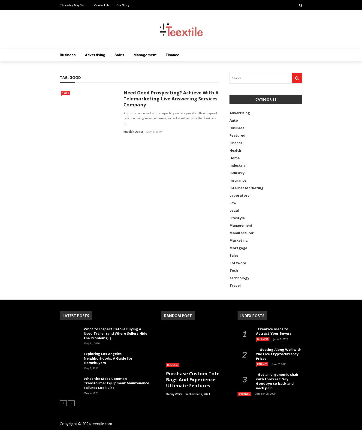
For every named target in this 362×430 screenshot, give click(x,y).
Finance (172, 55)
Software (237, 263)
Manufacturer (241, 233)
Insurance (237, 180)
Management (145, 55)
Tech (233, 270)
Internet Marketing (246, 188)
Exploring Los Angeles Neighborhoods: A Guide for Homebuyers (108, 358)
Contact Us (101, 5)
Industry (236, 173)
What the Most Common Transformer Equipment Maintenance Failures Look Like (116, 383)
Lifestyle (237, 218)
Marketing (238, 240)
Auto (233, 120)
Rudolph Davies (134, 132)
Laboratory (239, 195)
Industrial (237, 165)
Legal (234, 210)
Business (68, 55)
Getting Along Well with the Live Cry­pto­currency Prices (278, 354)
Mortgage (238, 248)
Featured (237, 135)
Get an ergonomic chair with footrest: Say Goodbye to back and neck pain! (277, 381)
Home (234, 158)
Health (235, 150)
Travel (235, 285)
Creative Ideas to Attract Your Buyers (274, 331)
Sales (119, 55)
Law (232, 203)
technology (239, 278)
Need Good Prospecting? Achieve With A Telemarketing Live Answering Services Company (171, 99)
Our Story (122, 5)
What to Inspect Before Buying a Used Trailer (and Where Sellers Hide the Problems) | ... (115, 333)
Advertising (95, 55)
